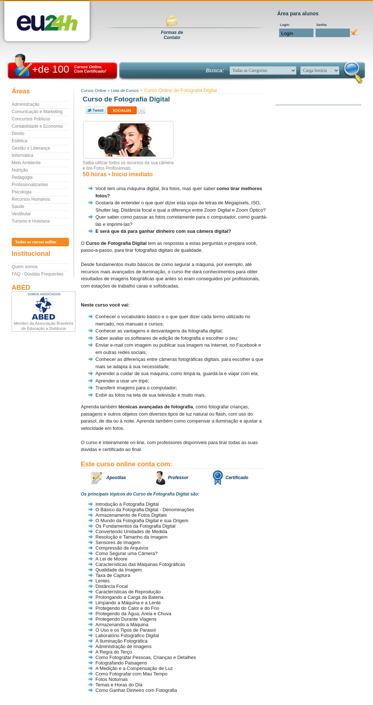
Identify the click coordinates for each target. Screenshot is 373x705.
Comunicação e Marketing (37, 111)
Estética (19, 140)
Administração (25, 104)
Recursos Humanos (31, 199)
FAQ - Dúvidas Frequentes (37, 274)
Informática (22, 155)
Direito (18, 133)
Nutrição (20, 170)
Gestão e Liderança (31, 148)
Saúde (18, 206)
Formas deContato (172, 35)
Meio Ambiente (26, 162)
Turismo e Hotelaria (31, 221)
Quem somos (25, 266)
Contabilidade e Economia (37, 126)
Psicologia (22, 191)
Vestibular (21, 213)
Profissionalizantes (30, 184)
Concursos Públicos (31, 119)
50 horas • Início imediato (118, 174)
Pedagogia (22, 177)
